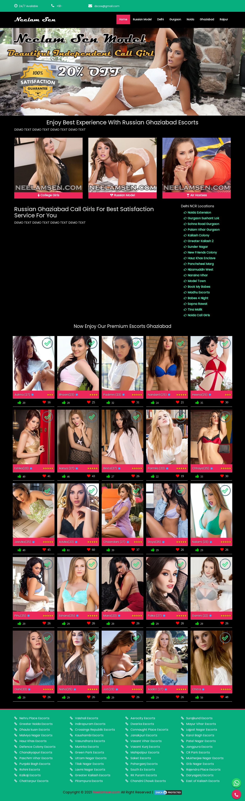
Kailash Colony (196, 235)
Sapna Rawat (195, 304)
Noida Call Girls (197, 315)
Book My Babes (197, 286)
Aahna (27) (22, 395)
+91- (56, 6)
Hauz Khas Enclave (199, 258)
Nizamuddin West (198, 269)
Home (123, 19)
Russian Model (142, 19)
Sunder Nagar (196, 247)
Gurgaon (175, 19)
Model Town (195, 281)
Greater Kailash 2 (198, 241)
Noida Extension (197, 212)
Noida (190, 19)
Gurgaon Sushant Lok (201, 218)
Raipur (224, 19)
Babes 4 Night (196, 298)
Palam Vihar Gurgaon (202, 229)
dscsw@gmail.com (103, 6)
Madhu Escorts (197, 292)
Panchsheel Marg (199, 264)
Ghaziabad (207, 19)
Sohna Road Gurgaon (201, 224)
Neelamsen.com (106, 792)
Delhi (160, 19)
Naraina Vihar (196, 275)
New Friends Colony (200, 252)
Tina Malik (193, 309)
